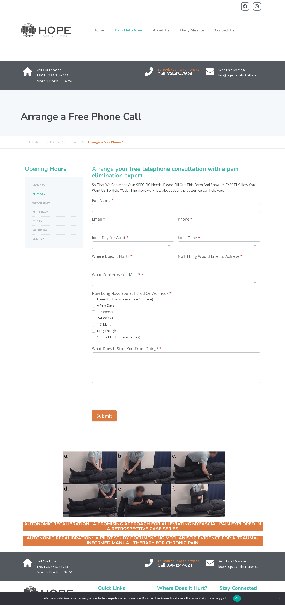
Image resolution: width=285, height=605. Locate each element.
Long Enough (104, 331)
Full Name (103, 200)
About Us (161, 30)
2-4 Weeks (102, 318)
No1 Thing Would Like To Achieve (210, 256)
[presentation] (124, 395)
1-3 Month (102, 324)
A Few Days (103, 305)
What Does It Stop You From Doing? (126, 348)
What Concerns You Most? (117, 274)
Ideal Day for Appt (110, 237)
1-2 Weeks (102, 312)
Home (98, 30)
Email (98, 219)
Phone (185, 219)
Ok (237, 598)
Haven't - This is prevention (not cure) (122, 299)
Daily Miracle (192, 30)
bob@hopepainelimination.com (239, 75)
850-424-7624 (179, 73)
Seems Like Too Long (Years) (116, 337)
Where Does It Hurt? (112, 256)
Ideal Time (189, 237)
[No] (280, 598)
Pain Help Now (128, 30)
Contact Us (224, 30)
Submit (104, 416)
